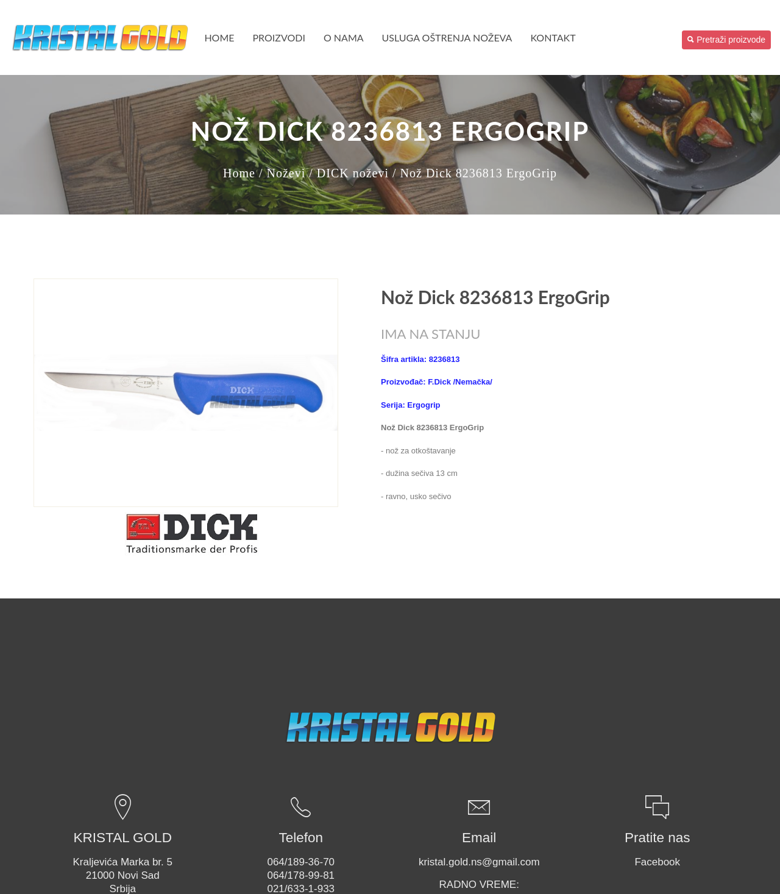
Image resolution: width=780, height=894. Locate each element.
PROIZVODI (279, 37)
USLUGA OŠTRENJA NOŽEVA (447, 37)
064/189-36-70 (301, 862)
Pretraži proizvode (726, 39)
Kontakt (552, 37)
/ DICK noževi (349, 173)
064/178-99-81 (301, 875)
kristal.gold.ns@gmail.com (479, 862)
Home (219, 37)
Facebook (657, 862)
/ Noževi (282, 173)
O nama (344, 37)
